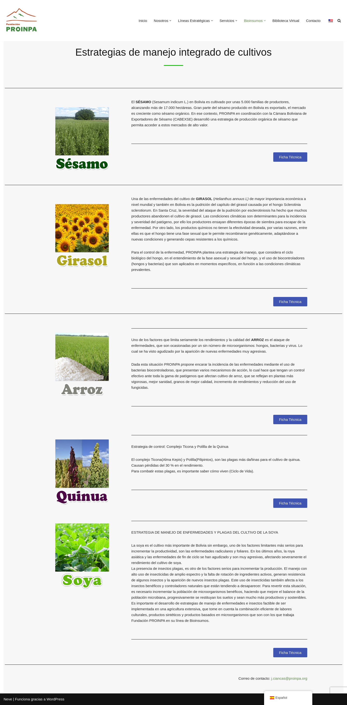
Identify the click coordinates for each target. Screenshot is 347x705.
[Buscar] (339, 20)
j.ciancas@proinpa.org (289, 678)
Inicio (143, 21)
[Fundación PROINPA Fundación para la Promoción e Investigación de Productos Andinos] (21, 20)
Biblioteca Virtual (286, 21)
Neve (8, 699)
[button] (170, 21)
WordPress (55, 699)
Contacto (313, 21)
